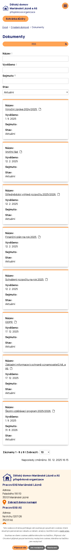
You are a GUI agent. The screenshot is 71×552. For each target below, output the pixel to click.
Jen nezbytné (36, 547)
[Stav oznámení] (35, 92)
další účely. (65, 531)
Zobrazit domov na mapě (22, 502)
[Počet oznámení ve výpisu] (45, 452)
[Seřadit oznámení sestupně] (12, 54)
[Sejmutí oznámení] (35, 81)
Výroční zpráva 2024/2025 (23, 109)
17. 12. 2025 (12, 331)
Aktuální (10, 133)
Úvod (5, 27)
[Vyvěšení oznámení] (35, 70)
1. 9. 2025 (10, 118)
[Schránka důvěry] (15, 19)
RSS (49, 44)
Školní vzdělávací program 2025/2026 (30, 411)
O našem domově (20, 27)
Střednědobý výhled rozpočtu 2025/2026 (32, 194)
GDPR (11, 322)
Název (6, 53)
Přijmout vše (20, 547)
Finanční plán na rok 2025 (22, 237)
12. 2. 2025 (11, 161)
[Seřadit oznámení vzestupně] (12, 52)
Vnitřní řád (13, 151)
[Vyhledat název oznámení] (35, 59)
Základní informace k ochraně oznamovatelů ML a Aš (35, 366)
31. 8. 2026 (11, 430)
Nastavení (52, 547)
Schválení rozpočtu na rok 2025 (26, 279)
